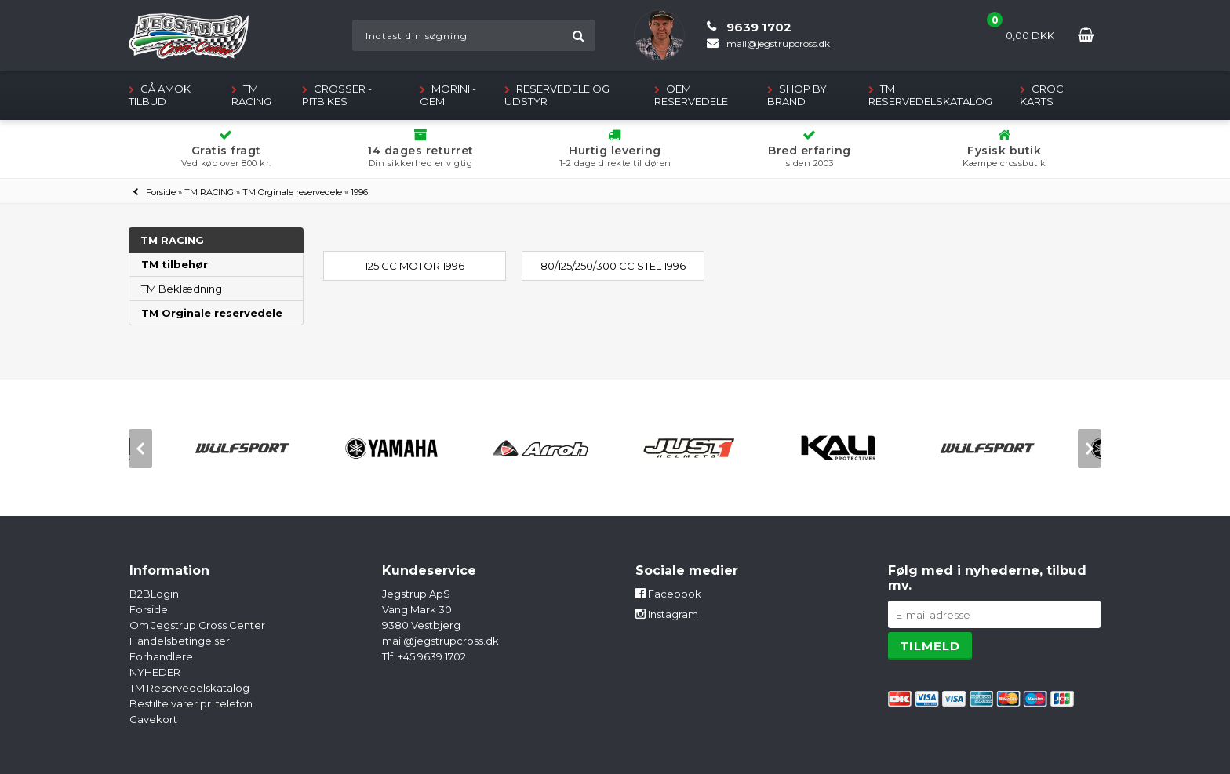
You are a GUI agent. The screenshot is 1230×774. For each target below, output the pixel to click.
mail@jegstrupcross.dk (440, 640)
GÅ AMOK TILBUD (160, 94)
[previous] (140, 448)
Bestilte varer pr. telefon (191, 703)
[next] (1089, 448)
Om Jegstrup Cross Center (197, 625)
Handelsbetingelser (179, 640)
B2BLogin (154, 593)
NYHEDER (154, 672)
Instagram (666, 614)
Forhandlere (161, 656)
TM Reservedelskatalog (930, 94)
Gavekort (153, 719)
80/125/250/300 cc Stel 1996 (613, 266)
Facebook (668, 593)
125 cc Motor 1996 (414, 266)
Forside (161, 192)
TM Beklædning (181, 288)
